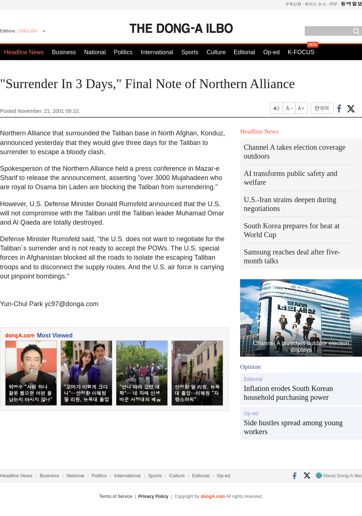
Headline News (24, 52)
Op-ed (271, 52)
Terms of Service (115, 496)
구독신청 (293, 4)
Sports (189, 52)
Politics (123, 52)
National (95, 52)
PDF (333, 4)
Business (64, 52)
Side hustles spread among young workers (293, 427)
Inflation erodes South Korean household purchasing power (288, 392)
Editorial (244, 52)
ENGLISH (28, 31)
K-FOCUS (301, 52)
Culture (216, 52)
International (157, 52)
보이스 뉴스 (316, 4)
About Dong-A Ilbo (339, 475)
